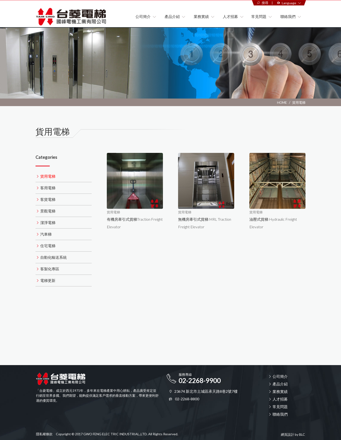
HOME (282, 102)
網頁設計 (287, 434)
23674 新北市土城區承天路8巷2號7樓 (206, 391)
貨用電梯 (298, 102)
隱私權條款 (44, 434)
